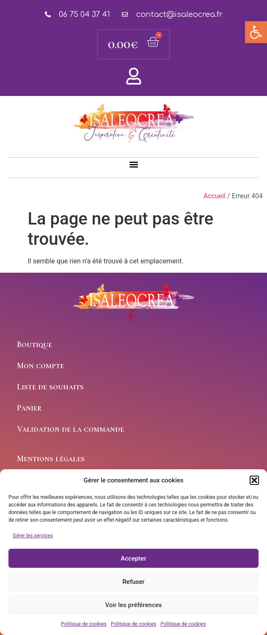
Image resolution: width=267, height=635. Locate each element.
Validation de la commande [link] (70, 429)
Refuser (133, 582)
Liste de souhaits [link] (50, 387)
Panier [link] (29, 408)
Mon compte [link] (40, 366)
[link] (256, 32)
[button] (254, 480)
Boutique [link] (34, 344)
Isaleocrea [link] (134, 126)
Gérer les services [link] (33, 536)
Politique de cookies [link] (83, 624)
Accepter (133, 558)
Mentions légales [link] (51, 459)
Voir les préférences (133, 605)
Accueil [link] (215, 196)
